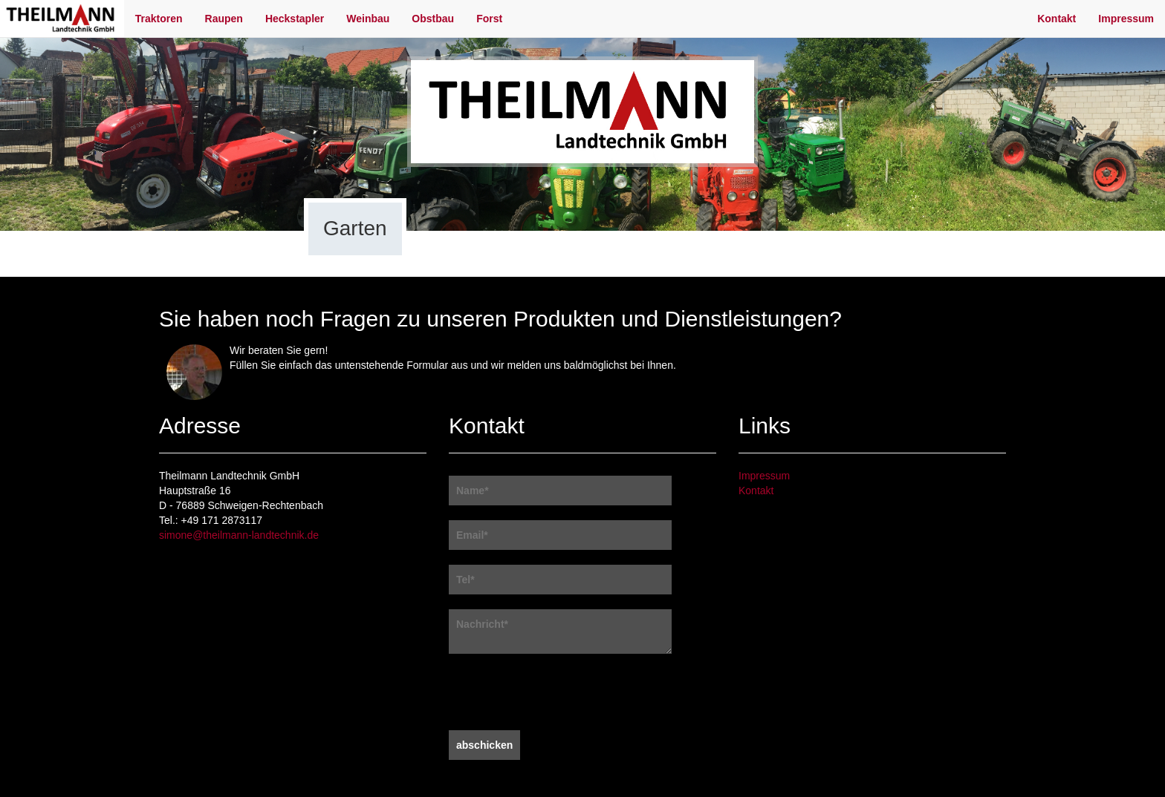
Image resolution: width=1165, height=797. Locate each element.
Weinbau (367, 18)
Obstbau (433, 18)
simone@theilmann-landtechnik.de (239, 535)
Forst (489, 18)
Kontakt (1056, 18)
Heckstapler (294, 18)
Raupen (224, 18)
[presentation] (562, 694)
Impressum (1126, 18)
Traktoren (159, 18)
